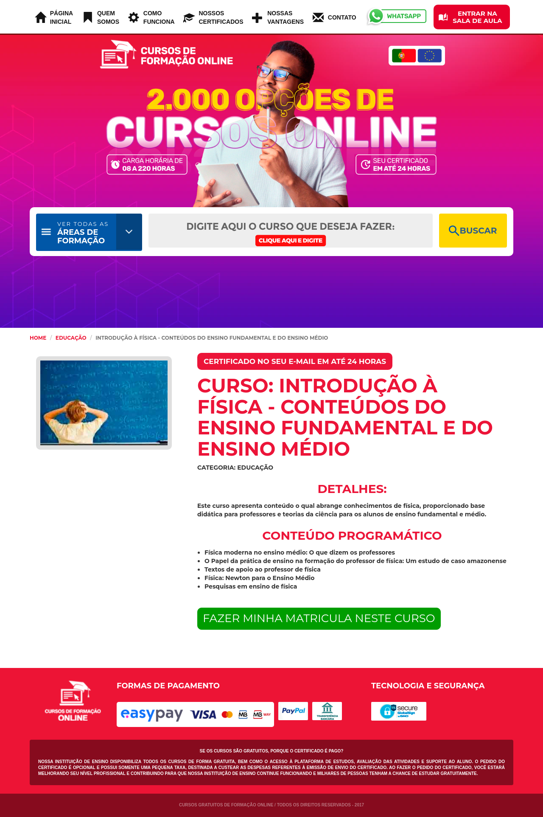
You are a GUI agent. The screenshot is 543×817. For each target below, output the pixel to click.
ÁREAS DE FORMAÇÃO (83, 232)
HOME (38, 338)
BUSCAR (473, 230)
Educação (71, 338)
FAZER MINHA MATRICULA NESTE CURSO (319, 618)
